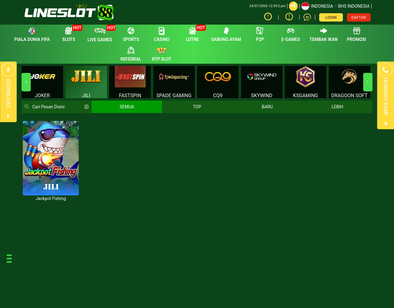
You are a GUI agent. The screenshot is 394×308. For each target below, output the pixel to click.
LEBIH (337, 106)
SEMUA (127, 106)
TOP (197, 106)
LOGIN (331, 17)
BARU (267, 106)
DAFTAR (359, 17)
